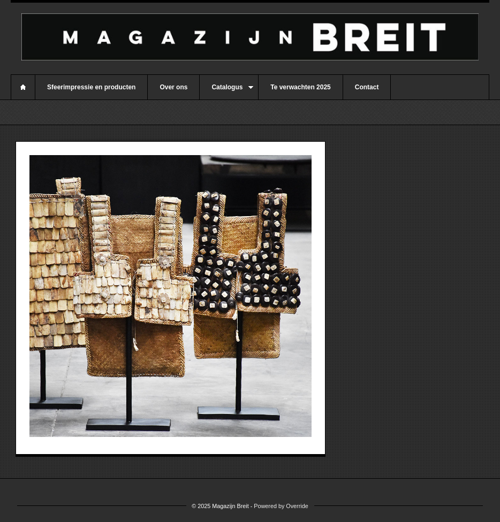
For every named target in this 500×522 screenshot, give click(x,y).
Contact (367, 87)
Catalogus (226, 91)
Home (23, 87)
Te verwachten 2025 (300, 87)
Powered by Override (281, 506)
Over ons (173, 87)
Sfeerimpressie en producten (91, 87)
